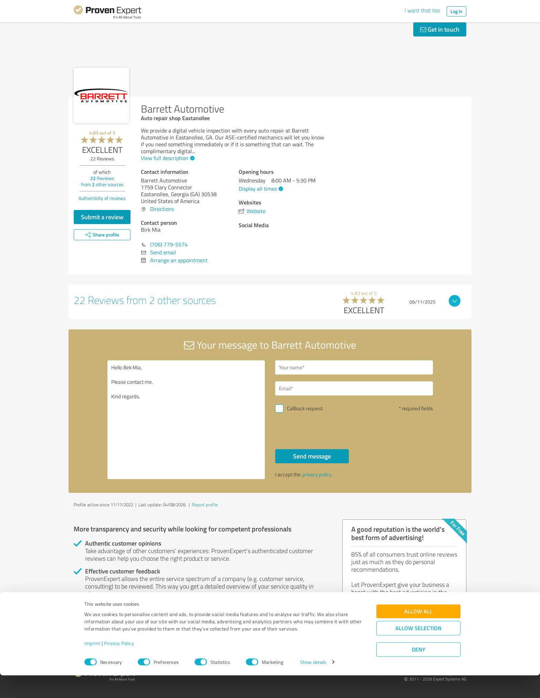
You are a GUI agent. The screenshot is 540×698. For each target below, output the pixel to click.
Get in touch (439, 29)
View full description (167, 158)
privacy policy (316, 474)
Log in (456, 11)
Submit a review (102, 216)
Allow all (418, 634)
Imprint (92, 666)
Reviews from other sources (102, 181)
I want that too (422, 10)
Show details (313, 685)
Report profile (205, 504)
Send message (312, 456)
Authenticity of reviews (102, 198)
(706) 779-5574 (169, 244)
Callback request (305, 408)
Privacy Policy (119, 666)
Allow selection (418, 651)
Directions (162, 209)
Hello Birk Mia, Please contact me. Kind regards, (186, 419)
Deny (418, 672)
